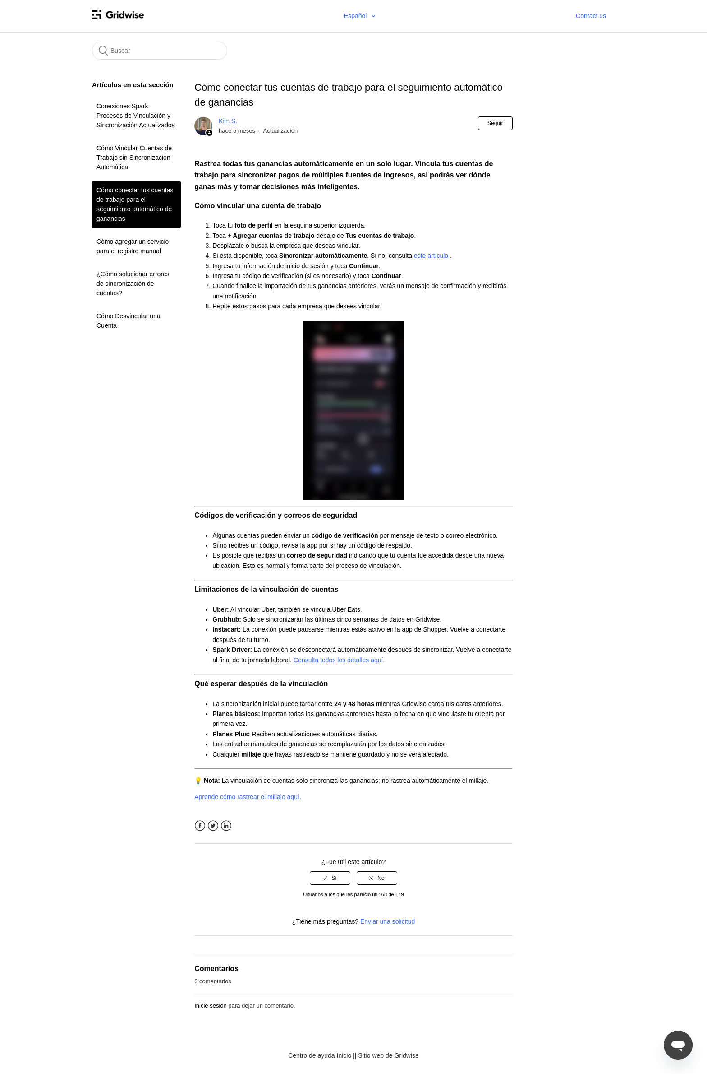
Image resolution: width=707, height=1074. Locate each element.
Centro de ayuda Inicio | (321, 1055)
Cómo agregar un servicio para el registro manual (132, 246)
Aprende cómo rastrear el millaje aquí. (248, 796)
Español (356, 15)
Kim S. (228, 121)
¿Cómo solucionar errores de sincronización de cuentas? (133, 283)
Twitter (213, 826)
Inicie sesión (210, 1005)
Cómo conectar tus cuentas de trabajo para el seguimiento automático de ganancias (134, 204)
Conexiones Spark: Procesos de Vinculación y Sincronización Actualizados (135, 115)
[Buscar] (159, 51)
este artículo (432, 255)
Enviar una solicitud (387, 921)
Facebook (200, 826)
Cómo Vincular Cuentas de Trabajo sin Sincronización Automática (134, 157)
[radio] (330, 878)
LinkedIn (226, 826)
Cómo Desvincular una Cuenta (128, 320)
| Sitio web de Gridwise (387, 1055)
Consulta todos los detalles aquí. (340, 660)
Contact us (591, 15)
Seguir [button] (495, 123)
